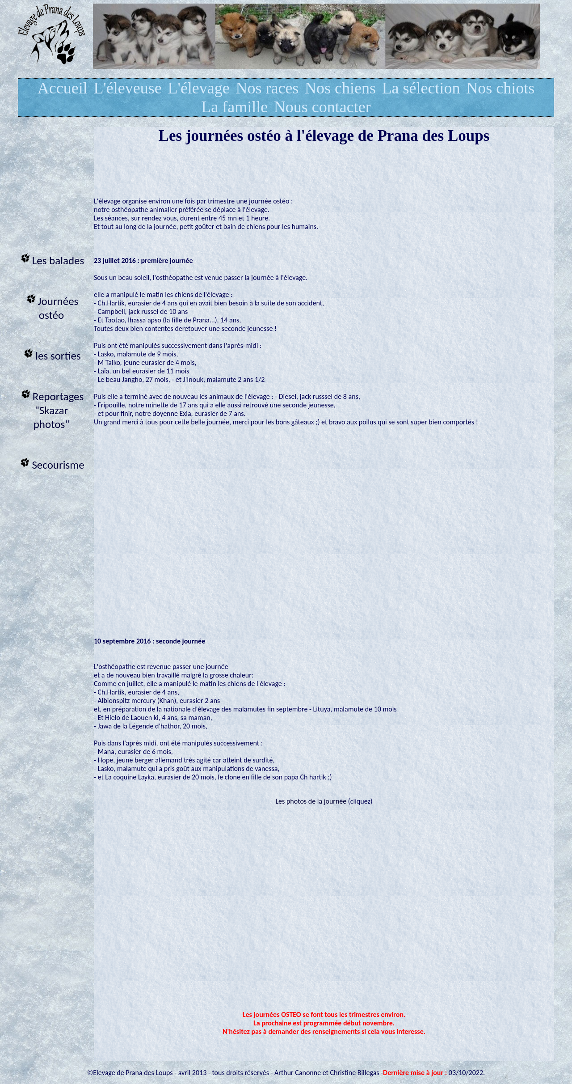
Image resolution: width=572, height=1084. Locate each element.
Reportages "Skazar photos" (51, 409)
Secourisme (51, 463)
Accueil (63, 88)
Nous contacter (322, 107)
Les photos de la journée (310, 801)
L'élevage (198, 88)
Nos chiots (500, 88)
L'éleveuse (127, 88)
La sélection (421, 88)
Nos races (267, 88)
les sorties (51, 354)
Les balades (51, 259)
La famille (234, 107)
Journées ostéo (52, 307)
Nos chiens (340, 88)
